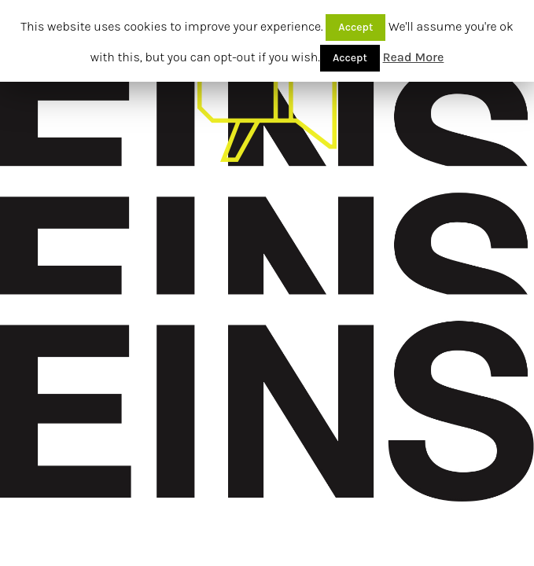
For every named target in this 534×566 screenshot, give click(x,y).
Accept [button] (355, 27)
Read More (413, 57)
